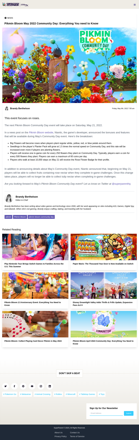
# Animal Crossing (42, 394)
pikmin (8, 217)
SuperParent (59, 428)
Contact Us (75, 432)
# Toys (101, 394)
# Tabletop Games (87, 394)
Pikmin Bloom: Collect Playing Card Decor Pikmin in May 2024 (33, 341)
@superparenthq (121, 183)
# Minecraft (70, 394)
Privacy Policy (61, 436)
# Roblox (58, 394)
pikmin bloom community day (41, 217)
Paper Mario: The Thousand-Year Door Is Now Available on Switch (103, 264)
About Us (59, 432)
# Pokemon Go (9, 394)
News (10, 18)
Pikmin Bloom (20, 217)
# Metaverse (25, 394)
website (41, 132)
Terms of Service (77, 436)
